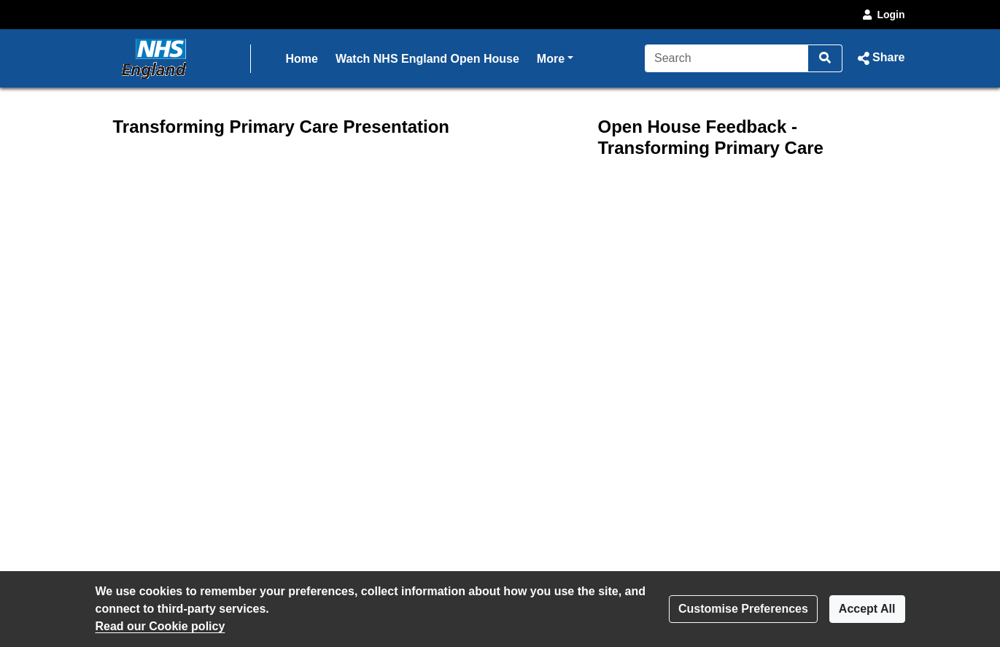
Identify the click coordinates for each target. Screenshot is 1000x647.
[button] (879, 58)
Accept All (867, 609)
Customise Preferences (743, 609)
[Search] (727, 58)
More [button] (555, 57)
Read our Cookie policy (160, 626)
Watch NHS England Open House (427, 59)
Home (302, 59)
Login (882, 14)
